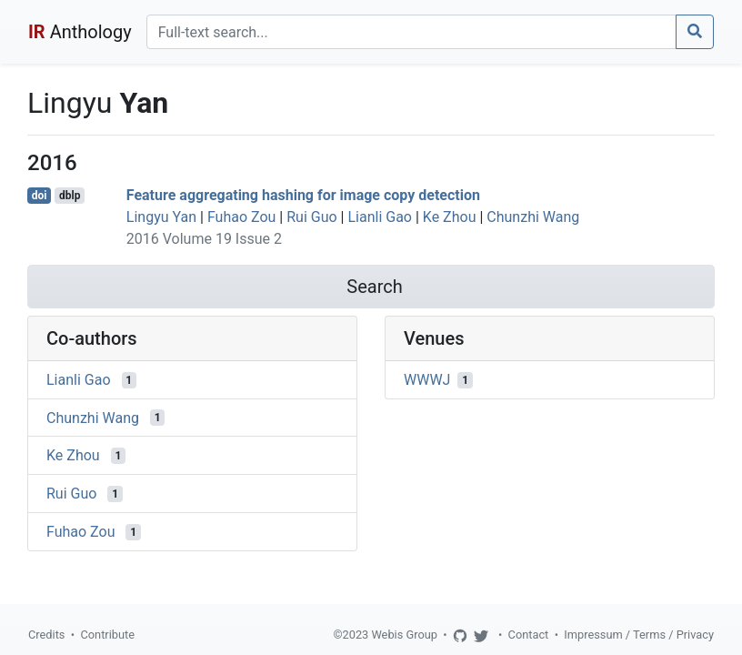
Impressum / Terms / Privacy (639, 634)
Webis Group (404, 634)
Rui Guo (311, 217)
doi (39, 195)
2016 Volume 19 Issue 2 (204, 238)
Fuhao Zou (241, 217)
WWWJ (427, 379)
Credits (46, 634)
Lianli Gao (379, 217)
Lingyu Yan (161, 217)
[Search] (411, 32)
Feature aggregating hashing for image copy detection (303, 195)
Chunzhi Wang (532, 217)
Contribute (107, 634)
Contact (528, 634)
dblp (69, 195)
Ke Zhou (449, 217)
